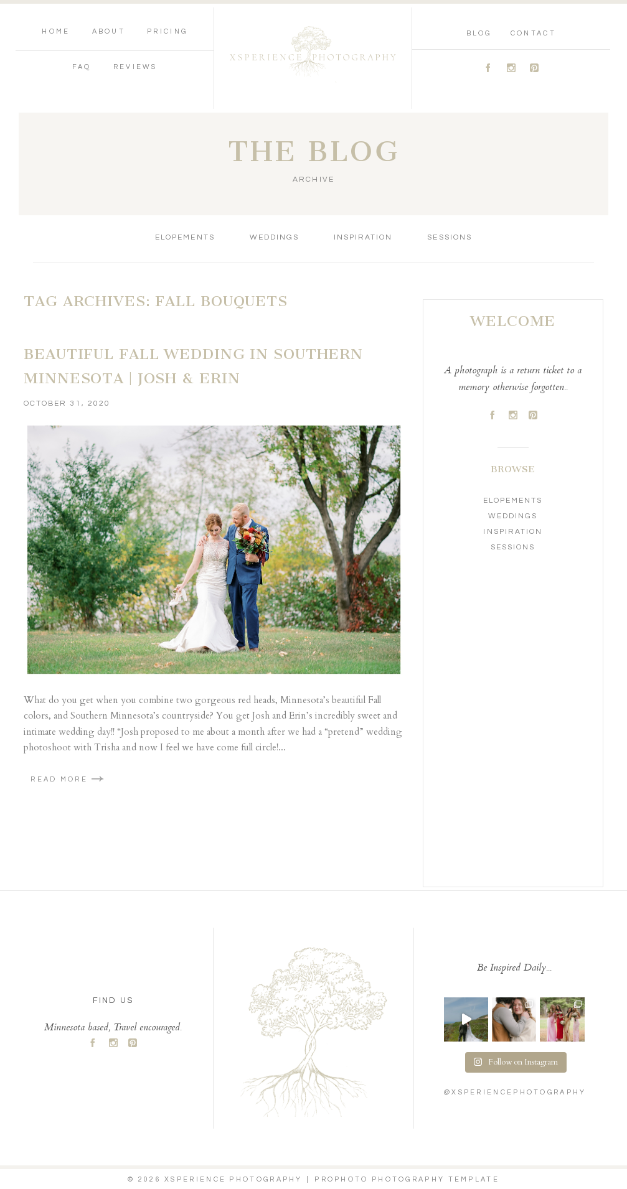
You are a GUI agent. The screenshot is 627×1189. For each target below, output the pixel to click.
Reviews (135, 66)
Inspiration (363, 237)
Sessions (449, 237)
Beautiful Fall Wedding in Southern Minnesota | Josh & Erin (193, 366)
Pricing (167, 31)
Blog (479, 33)
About (109, 31)
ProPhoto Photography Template (406, 1179)
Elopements (184, 237)
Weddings (274, 237)
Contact (533, 33)
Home (56, 31)
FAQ (82, 66)
